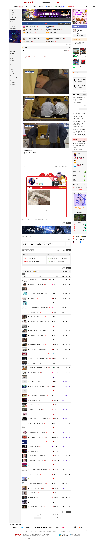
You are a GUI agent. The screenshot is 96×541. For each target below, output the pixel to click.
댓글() (67, 50)
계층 (61, 274)
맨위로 (63, 250)
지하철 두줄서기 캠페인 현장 (36, 423)
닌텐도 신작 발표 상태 (35, 451)
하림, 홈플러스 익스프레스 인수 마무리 (38, 395)
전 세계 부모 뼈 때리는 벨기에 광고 (37, 344)
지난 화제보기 (61, 23)
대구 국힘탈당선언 (34, 474)
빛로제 (55, 312)
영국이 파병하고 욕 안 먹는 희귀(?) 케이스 (39, 326)
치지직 (11, 62)
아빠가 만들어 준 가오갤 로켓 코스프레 (38, 349)
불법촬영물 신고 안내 (56, 531)
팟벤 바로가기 (12, 60)
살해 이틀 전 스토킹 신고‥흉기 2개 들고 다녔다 (40, 279)
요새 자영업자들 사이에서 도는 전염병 (38, 321)
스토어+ (85, 39)
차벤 (10, 64)
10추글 (31, 271)
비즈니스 (31, 531)
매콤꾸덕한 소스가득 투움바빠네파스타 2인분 (79, 149)
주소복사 (23, 219)
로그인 (86, 6)
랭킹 (41, 187)
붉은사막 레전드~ (34, 312)
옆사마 (55, 386)
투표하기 (79, 189)
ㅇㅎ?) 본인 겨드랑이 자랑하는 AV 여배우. (38, 302)
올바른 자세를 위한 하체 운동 (36, 455)
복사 (27, 44)
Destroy (55, 446)
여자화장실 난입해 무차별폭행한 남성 (38, 441)
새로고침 (69, 236)
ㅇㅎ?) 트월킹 (33, 414)
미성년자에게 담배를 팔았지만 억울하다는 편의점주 (40, 469)
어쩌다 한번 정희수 (34, 372)
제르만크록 (56, 418)
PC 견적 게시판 (12, 53)
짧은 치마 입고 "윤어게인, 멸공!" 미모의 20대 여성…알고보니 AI (42, 418)
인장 (29, 187)
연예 (34, 274)
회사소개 (27, 531)
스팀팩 (55, 409)
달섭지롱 (55, 395)
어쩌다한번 (56, 372)
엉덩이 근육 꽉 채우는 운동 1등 (37, 460)
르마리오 (55, 284)
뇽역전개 (33, 497)
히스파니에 (56, 437)
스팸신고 (63, 166)
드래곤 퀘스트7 (12, 82)
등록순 (27, 236)
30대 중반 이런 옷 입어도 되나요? (37, 316)
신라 (55, 483)
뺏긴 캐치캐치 (33, 404)
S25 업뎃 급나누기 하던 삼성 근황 (37, 437)
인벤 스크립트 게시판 (13, 26)
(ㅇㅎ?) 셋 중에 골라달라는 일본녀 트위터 (38, 330)
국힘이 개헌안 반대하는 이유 (36, 363)
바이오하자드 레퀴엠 (13, 80)
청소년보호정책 (48, 531)
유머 (38, 274)
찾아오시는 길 (63, 531)
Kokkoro (55, 478)
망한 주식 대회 (34, 400)
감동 (65, 274)
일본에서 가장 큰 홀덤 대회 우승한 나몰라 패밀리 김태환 (41, 390)
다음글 (27, 250)
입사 (55, 316)
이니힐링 (40, 184)
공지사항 (68, 531)
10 (55, 514)
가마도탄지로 (56, 367)
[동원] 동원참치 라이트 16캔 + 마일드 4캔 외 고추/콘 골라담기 (79, 147)
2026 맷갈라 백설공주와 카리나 (37, 506)
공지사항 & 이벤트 (13, 19)
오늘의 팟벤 (12, 49)
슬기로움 (55, 279)
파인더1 (55, 307)
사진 (57, 274)
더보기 (42, 184)
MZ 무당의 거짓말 (34, 446)
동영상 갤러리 (12, 21)
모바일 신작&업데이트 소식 (14, 28)
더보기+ (45, 254)
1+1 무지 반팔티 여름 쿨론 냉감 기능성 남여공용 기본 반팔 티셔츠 (79, 143)
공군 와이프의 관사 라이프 (36, 409)
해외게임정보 (12, 69)
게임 (50, 274)
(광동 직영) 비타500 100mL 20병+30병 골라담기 (79, 141)
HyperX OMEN (12, 73)
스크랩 (56, 166)
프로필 (35, 187)
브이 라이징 (12, 75)
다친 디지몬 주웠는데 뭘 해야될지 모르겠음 (39, 358)
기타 (69, 274)
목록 (65, 50)
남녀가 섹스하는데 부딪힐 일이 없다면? (38, 293)
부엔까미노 (56, 298)
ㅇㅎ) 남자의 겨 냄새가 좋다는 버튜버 (38, 432)
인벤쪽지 (37, 184)
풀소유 (55, 358)
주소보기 (23, 44)
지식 (54, 274)
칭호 (46, 187)
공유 (53, 166)
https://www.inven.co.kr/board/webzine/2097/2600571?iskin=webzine (36, 219)
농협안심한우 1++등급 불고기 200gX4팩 (79, 145)
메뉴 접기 (62, 187)
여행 (10, 67)
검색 (57, 518)
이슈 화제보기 (67, 23)
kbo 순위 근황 (33, 298)
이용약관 (36, 531)
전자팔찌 (55, 293)
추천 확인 (67, 166)
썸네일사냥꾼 (56, 455)
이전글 (32, 250)
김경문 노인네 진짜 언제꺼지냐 (36, 284)
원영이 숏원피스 (34, 492)
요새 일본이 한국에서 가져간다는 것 (37, 335)
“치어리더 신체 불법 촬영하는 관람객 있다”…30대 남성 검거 (42, 502)
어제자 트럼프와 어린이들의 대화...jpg (38, 483)
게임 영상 (11, 71)
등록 (68, 244)
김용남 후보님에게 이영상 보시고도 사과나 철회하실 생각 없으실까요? (44, 353)
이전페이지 (59, 250)
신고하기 (59, 166)
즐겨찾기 (36, 271)
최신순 (30, 236)
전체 (23, 274)
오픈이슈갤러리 (68, 44)
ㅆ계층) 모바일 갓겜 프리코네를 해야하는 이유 (39, 478)
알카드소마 (56, 474)
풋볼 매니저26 (12, 84)
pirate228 (55, 353)
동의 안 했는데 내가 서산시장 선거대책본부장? (39, 307)
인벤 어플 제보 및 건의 (14, 24)
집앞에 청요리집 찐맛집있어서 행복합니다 (39, 367)
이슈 (28, 274)
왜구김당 (24, 47)
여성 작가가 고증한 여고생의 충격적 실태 (38, 386)
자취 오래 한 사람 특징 (35, 381)
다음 (57, 514)
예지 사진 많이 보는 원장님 (36, 488)
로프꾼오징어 (56, 400)
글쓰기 (68, 268)
